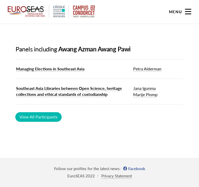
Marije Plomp (145, 94)
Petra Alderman (147, 68)
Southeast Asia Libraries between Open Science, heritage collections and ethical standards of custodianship (69, 91)
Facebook (136, 168)
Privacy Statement (116, 175)
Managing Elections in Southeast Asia (50, 68)
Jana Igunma (144, 88)
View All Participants (38, 116)
